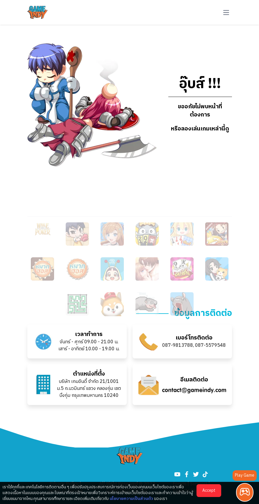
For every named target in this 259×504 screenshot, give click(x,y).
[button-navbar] (226, 12)
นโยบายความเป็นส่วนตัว (131, 498)
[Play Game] (244, 492)
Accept (208, 490)
